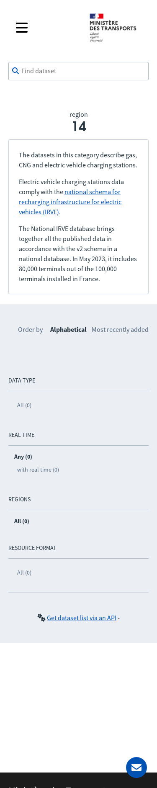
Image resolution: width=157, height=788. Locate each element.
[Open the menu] (45, 27)
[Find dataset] (78, 71)
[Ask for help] (136, 767)
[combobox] (78, 71)
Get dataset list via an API (81, 617)
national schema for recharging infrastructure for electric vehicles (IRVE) (70, 201)
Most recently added (120, 329)
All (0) (24, 405)
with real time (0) (38, 469)
